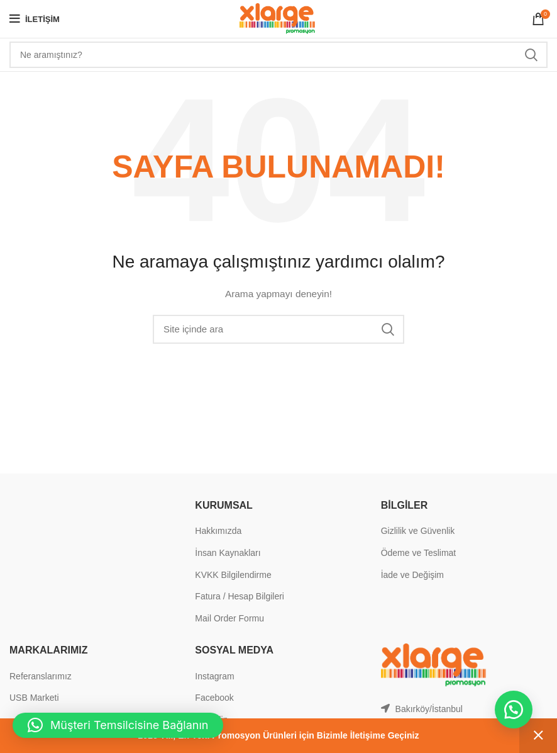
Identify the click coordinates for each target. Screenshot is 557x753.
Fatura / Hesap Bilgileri (239, 596)
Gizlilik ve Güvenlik (418, 531)
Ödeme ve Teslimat (418, 553)
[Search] (278, 55)
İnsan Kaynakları (227, 553)
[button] (513, 709)
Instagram (214, 676)
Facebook (214, 698)
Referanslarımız (40, 676)
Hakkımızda (218, 531)
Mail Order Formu (229, 618)
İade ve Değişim (412, 575)
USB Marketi (34, 698)
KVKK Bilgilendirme (233, 575)
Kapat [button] (538, 735)
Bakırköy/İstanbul (429, 709)
